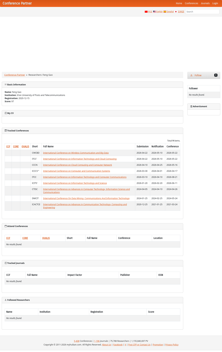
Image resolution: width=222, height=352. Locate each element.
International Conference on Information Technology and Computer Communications (84, 177)
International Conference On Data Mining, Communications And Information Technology (86, 198)
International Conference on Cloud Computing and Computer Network (77, 164)
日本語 (181, 11)
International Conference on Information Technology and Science (75, 183)
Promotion (158, 344)
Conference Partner (14, 74)
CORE (16, 146)
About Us (106, 344)
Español (170, 11)
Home (179, 3)
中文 (150, 11)
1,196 (97, 341)
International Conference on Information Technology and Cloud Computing (80, 158)
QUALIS (25, 146)
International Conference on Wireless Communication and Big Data (76, 152)
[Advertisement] (111, 42)
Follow (203, 75)
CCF (8, 146)
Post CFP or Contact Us (139, 344)
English (159, 11)
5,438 (76, 341)
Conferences (191, 3)
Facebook (118, 344)
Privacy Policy (172, 344)
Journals (205, 3)
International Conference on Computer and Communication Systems (76, 171)
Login (215, 3)
